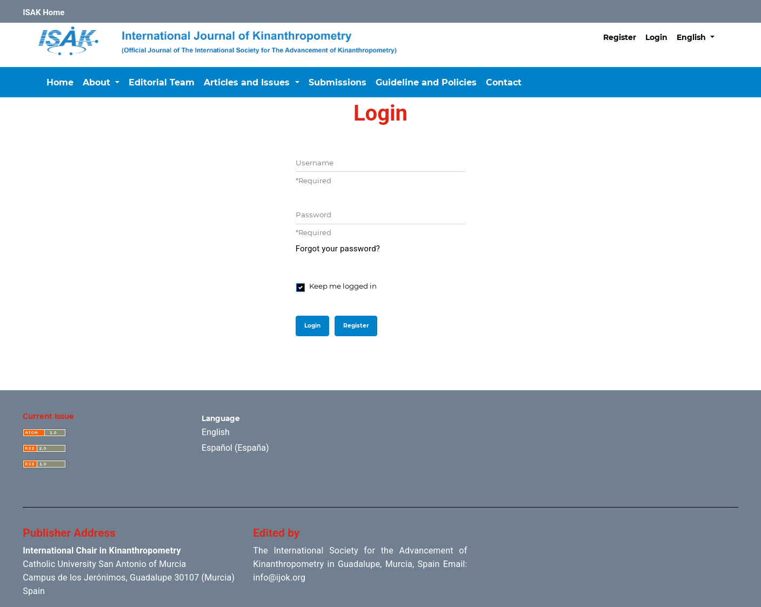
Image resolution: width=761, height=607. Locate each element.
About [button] (98, 82)
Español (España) (235, 448)
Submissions (337, 82)
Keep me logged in (343, 286)
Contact (504, 82)
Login (656, 37)
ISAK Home (43, 12)
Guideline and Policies (426, 82)
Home (60, 82)
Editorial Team (162, 82)
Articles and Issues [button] (248, 82)
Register (619, 37)
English (699, 36)
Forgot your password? (338, 249)
